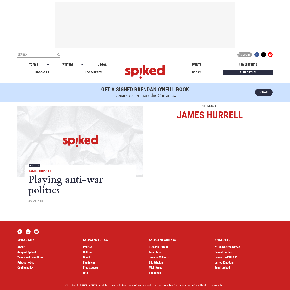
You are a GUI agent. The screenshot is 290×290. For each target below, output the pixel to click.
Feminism (89, 262)
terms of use (134, 285)
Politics (34, 165)
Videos (102, 64)
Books (196, 72)
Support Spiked (26, 252)
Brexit (86, 257)
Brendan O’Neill (158, 247)
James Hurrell (40, 171)
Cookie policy (25, 267)
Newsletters (248, 64)
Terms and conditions (30, 257)
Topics (33, 64)
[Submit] (58, 54)
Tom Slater (155, 252)
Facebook (256, 54)
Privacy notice (25, 262)
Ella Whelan (156, 262)
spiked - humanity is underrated (145, 72)
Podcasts (42, 72)
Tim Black (155, 273)
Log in (244, 54)
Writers (67, 64)
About (21, 247)
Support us (248, 72)
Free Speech (90, 267)
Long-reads (93, 72)
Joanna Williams (159, 257)
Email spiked (222, 267)
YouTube (270, 54)
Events (196, 64)
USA (85, 273)
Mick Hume (155, 267)
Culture (87, 252)
